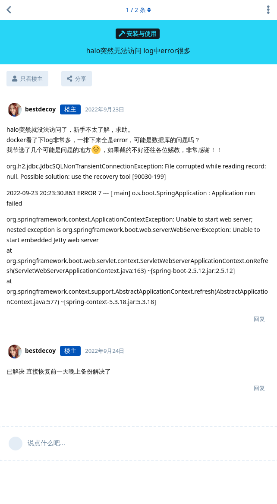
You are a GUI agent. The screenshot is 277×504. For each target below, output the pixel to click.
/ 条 (138, 10)
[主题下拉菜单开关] (268, 10)
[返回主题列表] (8, 10)
